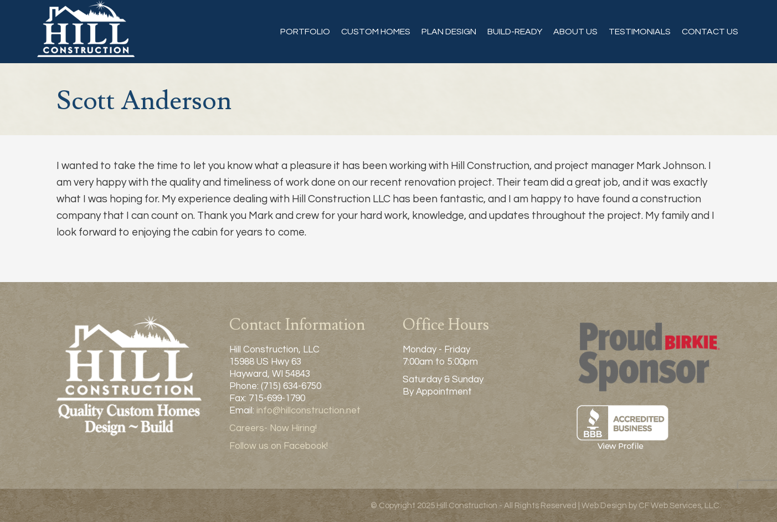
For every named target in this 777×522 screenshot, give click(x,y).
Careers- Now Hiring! (273, 428)
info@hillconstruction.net (308, 411)
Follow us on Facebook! (278, 446)
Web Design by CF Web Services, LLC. (651, 505)
